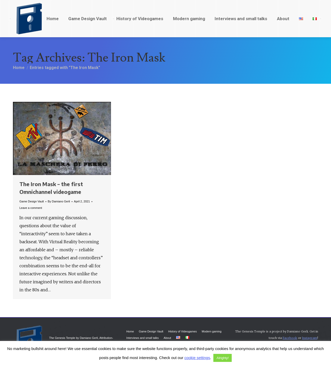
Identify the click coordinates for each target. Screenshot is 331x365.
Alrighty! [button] (222, 358)
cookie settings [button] (197, 357)
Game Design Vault (31, 201)
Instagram (309, 338)
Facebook (290, 338)
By (59, 201)
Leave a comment (30, 207)
